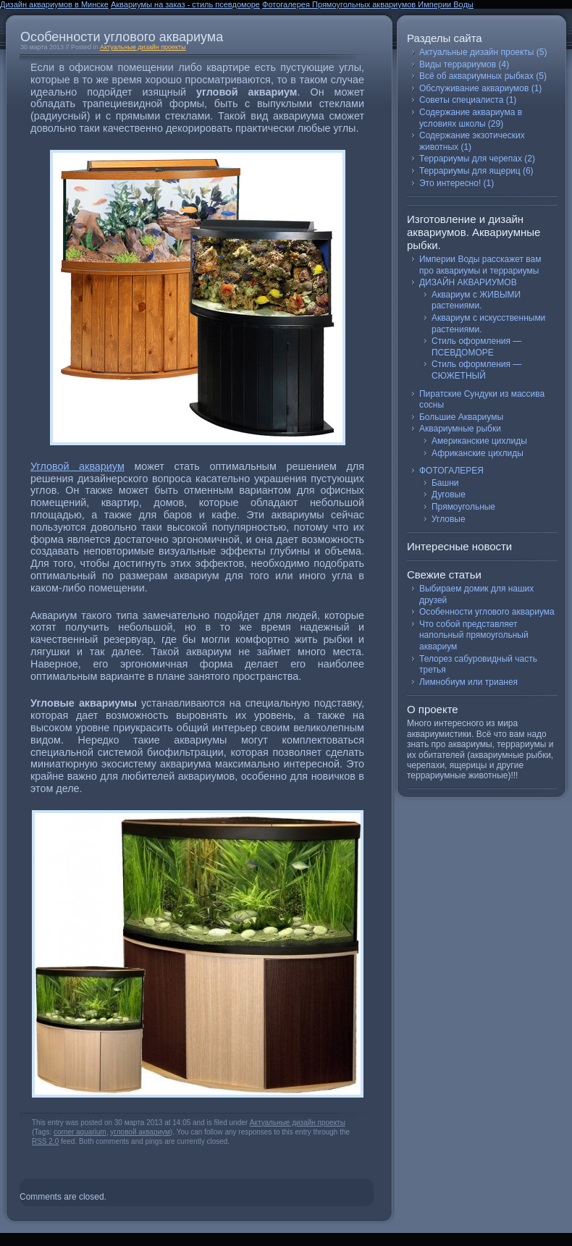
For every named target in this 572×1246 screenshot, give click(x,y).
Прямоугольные (463, 507)
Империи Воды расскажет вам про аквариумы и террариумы (480, 265)
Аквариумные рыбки (460, 429)
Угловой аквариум (77, 466)
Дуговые (449, 494)
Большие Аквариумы (461, 417)
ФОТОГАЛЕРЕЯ (451, 471)
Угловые (449, 519)
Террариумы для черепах (470, 158)
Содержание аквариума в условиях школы (470, 118)
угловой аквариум (140, 1132)
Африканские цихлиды (477, 453)
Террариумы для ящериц (470, 171)
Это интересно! (450, 183)
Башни (445, 483)
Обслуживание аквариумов (474, 88)
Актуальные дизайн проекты (143, 47)
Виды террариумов (457, 64)
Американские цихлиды (479, 441)
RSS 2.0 (45, 1141)
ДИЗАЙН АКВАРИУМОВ (468, 282)
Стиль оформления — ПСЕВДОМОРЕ (476, 347)
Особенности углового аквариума (121, 37)
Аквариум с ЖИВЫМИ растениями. (476, 300)
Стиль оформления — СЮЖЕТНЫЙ (476, 370)
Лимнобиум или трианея (468, 682)
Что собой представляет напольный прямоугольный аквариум (474, 635)
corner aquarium (80, 1132)
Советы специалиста (461, 100)
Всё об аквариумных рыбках (476, 76)
